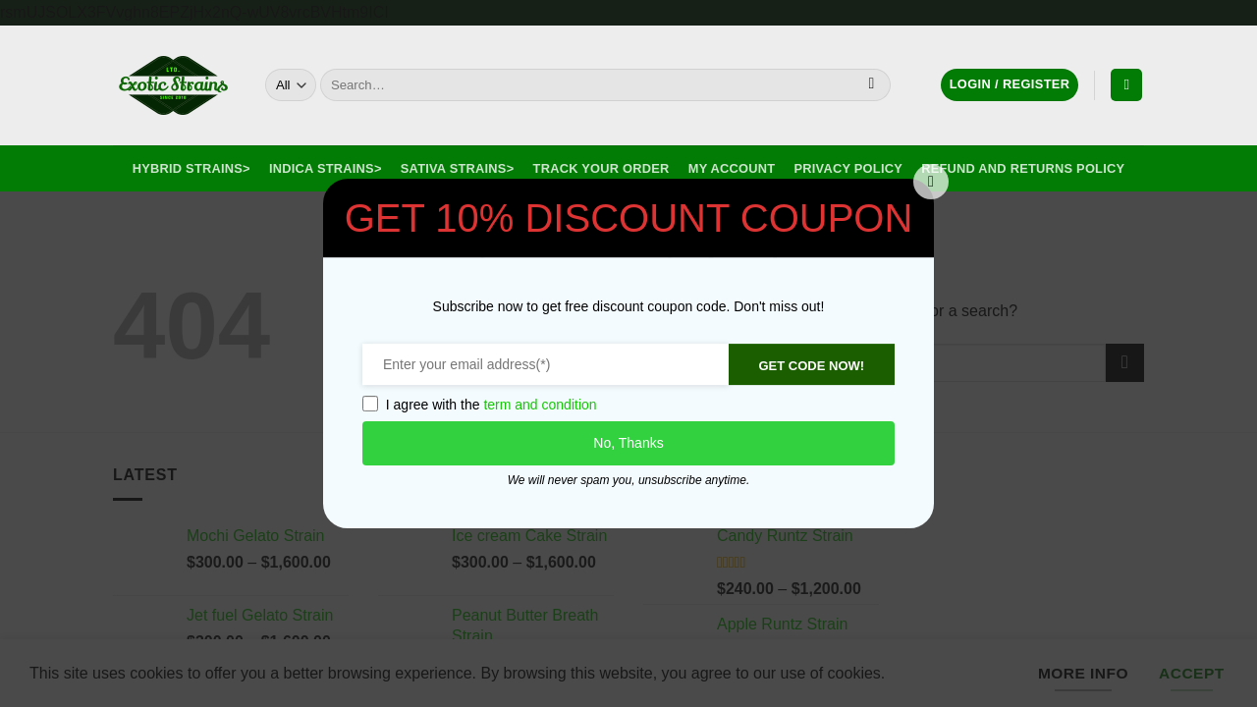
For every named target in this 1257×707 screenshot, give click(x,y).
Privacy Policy (848, 168)
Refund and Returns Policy (1022, 168)
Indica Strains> (325, 168)
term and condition (536, 404)
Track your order (601, 168)
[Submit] (871, 85)
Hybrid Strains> (191, 168)
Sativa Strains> (458, 168)
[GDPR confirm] (366, 403)
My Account (732, 168)
